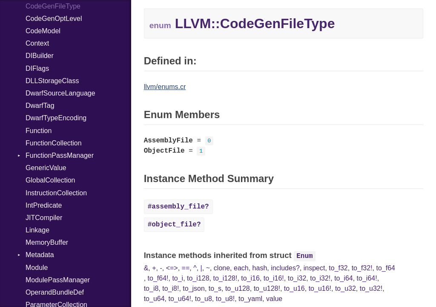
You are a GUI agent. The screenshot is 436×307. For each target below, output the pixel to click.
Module (37, 267)
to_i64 (343, 278)
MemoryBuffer (47, 242)
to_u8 (203, 298)
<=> (172, 268)
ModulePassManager (58, 280)
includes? (285, 268)
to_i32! (320, 278)
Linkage (37, 230)
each (241, 268)
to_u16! (320, 288)
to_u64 (154, 298)
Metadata (40, 254)
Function (39, 130)
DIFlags (37, 68)
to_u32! (371, 288)
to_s (215, 288)
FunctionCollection (54, 143)
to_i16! (274, 278)
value (274, 298)
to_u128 (237, 288)
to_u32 (345, 288)
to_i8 (151, 288)
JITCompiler (44, 217)
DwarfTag (40, 105)
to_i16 (250, 278)
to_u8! (225, 298)
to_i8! (170, 288)
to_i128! (225, 278)
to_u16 (294, 288)
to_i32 (297, 278)
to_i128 (198, 278)
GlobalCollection (50, 180)
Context (37, 43)
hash (259, 268)
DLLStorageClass (52, 80)
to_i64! (367, 278)
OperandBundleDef (55, 292)
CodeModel (43, 31)
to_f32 (338, 268)
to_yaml (250, 298)
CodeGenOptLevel (54, 18)
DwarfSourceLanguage (60, 93)
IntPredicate (44, 205)
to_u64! (179, 298)
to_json (194, 288)
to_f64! (158, 278)
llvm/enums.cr (165, 86)
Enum (304, 256)
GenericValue (46, 167)
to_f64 (385, 268)
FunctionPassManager (60, 155)
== (186, 268)
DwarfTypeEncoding (56, 118)
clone (222, 268)
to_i (177, 278)
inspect (314, 268)
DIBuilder (40, 55)
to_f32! (362, 268)
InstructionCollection (56, 193)
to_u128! (267, 288)
